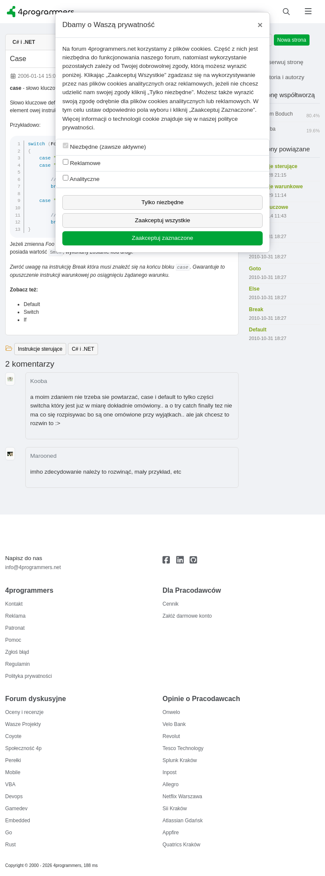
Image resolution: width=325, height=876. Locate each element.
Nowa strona (291, 40)
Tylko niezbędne (162, 202)
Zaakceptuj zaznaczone (162, 238)
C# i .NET (23, 42)
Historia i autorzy (276, 77)
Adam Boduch (284, 114)
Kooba (38, 381)
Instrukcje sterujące (40, 349)
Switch (31, 312)
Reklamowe (82, 162)
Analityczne (81, 178)
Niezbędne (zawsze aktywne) (104, 146)
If (25, 320)
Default (32, 304)
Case (18, 58)
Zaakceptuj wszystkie (162, 220)
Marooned (43, 456)
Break (79, 267)
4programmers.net (112, 49)
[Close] (260, 25)
